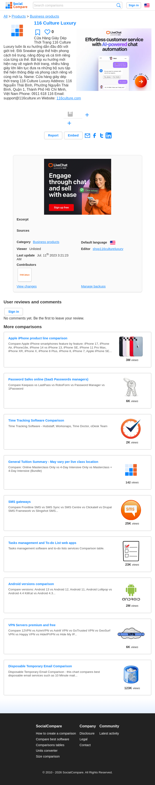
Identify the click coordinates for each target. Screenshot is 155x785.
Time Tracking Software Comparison (36, 420)
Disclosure (87, 733)
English (147, 5)
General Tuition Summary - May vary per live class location (53, 462)
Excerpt (23, 219)
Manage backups (93, 286)
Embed (73, 135)
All (6, 16)
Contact (85, 745)
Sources (23, 230)
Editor (86, 249)
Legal (83, 739)
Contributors (26, 265)
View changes (27, 286)
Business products (44, 16)
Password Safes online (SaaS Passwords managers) (48, 379)
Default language (94, 242)
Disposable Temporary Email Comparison (40, 666)
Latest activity (109, 733)
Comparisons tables (50, 745)
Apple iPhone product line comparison (37, 338)
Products (19, 16)
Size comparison (47, 756)
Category (24, 242)
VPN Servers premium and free (31, 625)
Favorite (38, 32)
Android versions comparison (31, 584)
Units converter (46, 750)
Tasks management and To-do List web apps (42, 543)
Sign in (134, 5)
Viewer (22, 249)
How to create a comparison (56, 733)
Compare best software (52, 739)
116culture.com (69, 98)
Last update (26, 255)
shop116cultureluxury (108, 249)
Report (53, 135)
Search (119, 5)
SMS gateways (19, 502)
